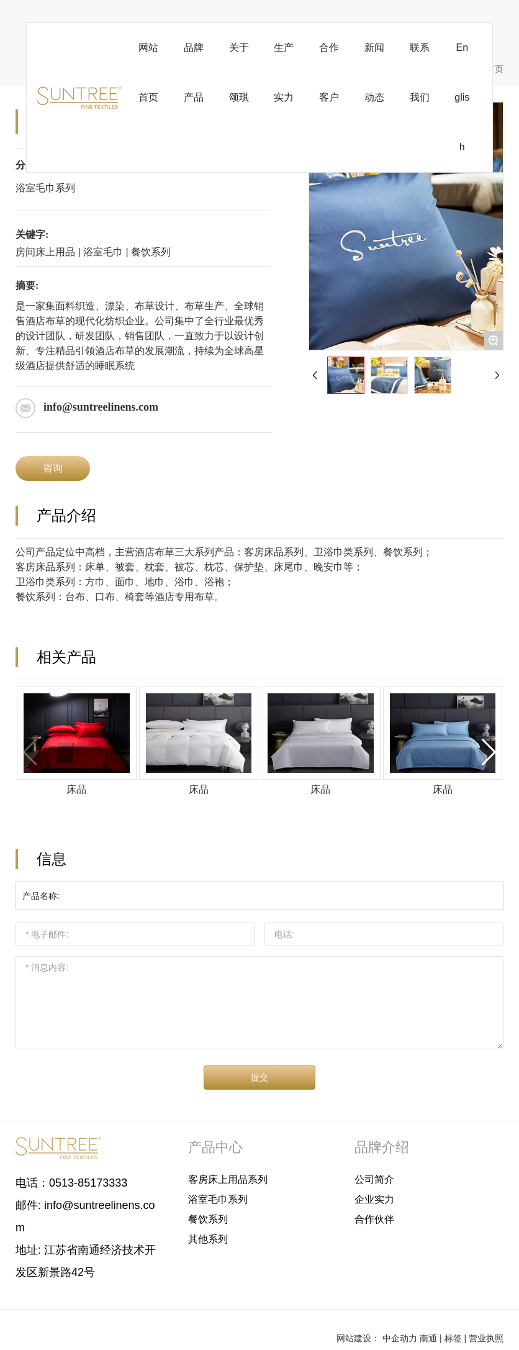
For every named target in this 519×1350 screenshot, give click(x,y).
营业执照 (486, 1338)
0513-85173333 (88, 1183)
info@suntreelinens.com (100, 407)
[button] (489, 752)
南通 (428, 1338)
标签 (453, 1338)
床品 (76, 789)
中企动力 (399, 1338)
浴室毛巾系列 (45, 188)
